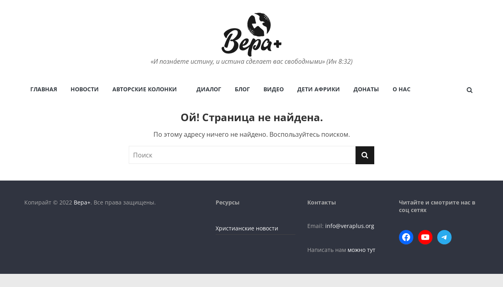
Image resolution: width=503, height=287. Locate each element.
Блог (242, 89)
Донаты (366, 89)
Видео (273, 89)
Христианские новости (247, 228)
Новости (85, 89)
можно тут (361, 250)
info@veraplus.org (349, 226)
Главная (43, 89)
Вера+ (82, 202)
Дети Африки (318, 89)
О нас (402, 89)
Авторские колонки (144, 89)
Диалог (208, 89)
